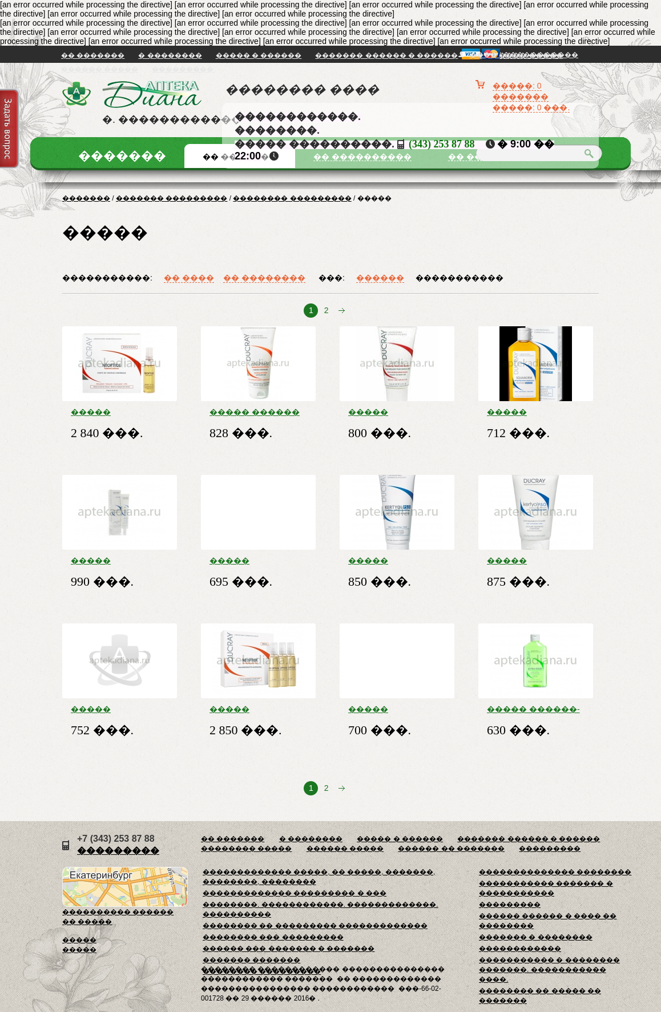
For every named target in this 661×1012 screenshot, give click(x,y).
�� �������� (264, 277)
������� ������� (251, 960)
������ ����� (99, 69)
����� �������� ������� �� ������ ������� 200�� (530, 412)
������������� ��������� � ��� (294, 893)
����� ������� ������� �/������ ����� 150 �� (393, 412)
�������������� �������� (555, 872)
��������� (182, 69)
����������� (459, 277)
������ (380, 277)
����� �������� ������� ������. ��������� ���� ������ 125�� (389, 560)
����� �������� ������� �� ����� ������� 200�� (253, 560)
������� (86, 198)
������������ (520, 949)
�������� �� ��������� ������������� (315, 926)
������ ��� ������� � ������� (288, 949)
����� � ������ (259, 55)
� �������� (169, 55)
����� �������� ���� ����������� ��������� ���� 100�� (531, 560)
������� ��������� (171, 198)
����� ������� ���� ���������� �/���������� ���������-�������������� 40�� (119, 560)
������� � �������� (536, 937)
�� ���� (189, 277)
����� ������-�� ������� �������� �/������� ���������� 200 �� (534, 709)
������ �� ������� (451, 849)
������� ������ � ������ (386, 55)
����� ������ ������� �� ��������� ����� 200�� (254, 412)
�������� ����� (246, 849)
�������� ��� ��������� (273, 937)
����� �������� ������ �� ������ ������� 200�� (114, 709)
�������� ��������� (292, 198)
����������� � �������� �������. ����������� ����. (549, 969)
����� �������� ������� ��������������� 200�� (397, 709)
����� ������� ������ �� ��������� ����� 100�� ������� (245, 709)
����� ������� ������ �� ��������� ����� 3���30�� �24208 (118, 412)
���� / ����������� (524, 55)
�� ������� (92, 55)
